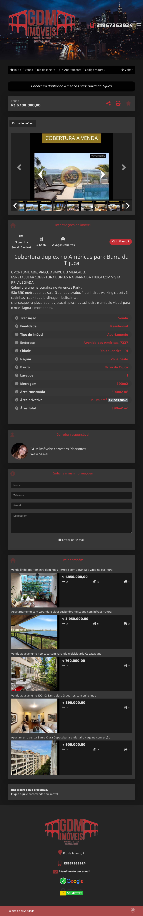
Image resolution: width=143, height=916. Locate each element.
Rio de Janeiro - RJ (49, 70)
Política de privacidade (21, 911)
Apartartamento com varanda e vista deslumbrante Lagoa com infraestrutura (61, 611)
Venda (29, 70)
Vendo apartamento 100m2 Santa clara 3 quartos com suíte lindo (53, 695)
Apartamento (72, 70)
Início (15, 70)
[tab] (22, 123)
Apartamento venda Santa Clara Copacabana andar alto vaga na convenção (60, 737)
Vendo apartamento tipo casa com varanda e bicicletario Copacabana (56, 653)
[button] (20, 167)
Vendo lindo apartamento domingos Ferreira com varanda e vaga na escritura (62, 570)
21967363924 (115, 25)
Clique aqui (18, 794)
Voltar (127, 70)
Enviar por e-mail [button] (71, 540)
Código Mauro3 (95, 70)
